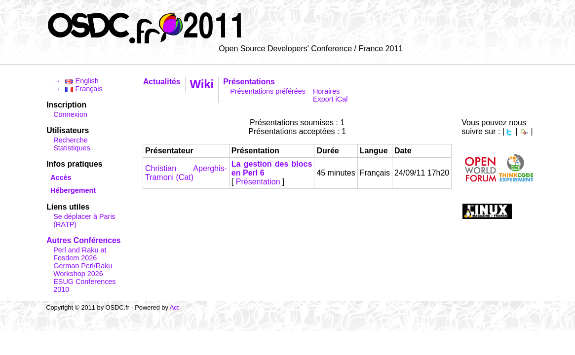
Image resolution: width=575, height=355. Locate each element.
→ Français (78, 89)
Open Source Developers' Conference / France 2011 (311, 48)
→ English (76, 81)
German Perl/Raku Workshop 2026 (82, 270)
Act (174, 307)
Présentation (258, 182)
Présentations (249, 81)
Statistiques (71, 148)
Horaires (326, 91)
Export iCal (330, 99)
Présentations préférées (268, 91)
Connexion (70, 114)
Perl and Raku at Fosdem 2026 (79, 254)
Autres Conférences (83, 240)
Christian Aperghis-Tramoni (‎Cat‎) (186, 172)
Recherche (70, 140)
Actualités (162, 81)
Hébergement (73, 190)
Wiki (202, 84)
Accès (60, 177)
